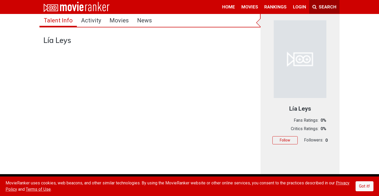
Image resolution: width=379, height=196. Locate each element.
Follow (285, 140)
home (228, 6)
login (299, 6)
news (144, 20)
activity (91, 20)
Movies (119, 20)
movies (249, 6)
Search (324, 6)
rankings (275, 6)
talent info (58, 20)
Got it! (364, 186)
